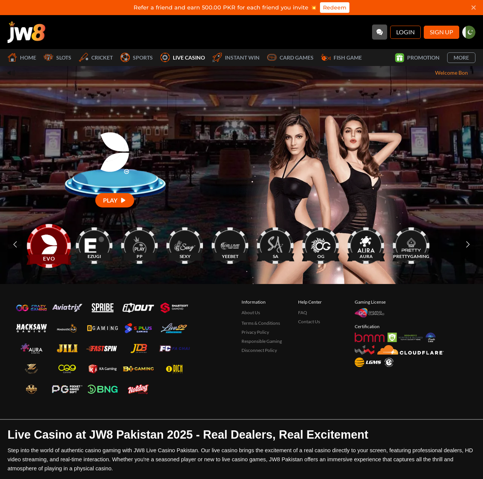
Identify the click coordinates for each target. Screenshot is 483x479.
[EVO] (49, 244)
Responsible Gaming (262, 341)
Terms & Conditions (261, 323)
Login (405, 31)
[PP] (139, 244)
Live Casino (182, 57)
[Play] (114, 200)
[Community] (379, 32)
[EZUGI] (94, 244)
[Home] (26, 32)
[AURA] (366, 244)
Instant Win (236, 57)
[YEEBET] (230, 244)
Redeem (334, 7)
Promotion (417, 57)
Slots (57, 57)
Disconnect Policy (259, 350)
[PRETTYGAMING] (411, 244)
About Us (251, 312)
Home (22, 57)
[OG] (321, 244)
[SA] (275, 244)
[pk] (468, 32)
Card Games (290, 57)
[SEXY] (185, 244)
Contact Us (309, 321)
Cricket (96, 57)
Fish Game (341, 57)
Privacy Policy (255, 332)
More (461, 57)
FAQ (302, 312)
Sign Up (441, 31)
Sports (136, 57)
